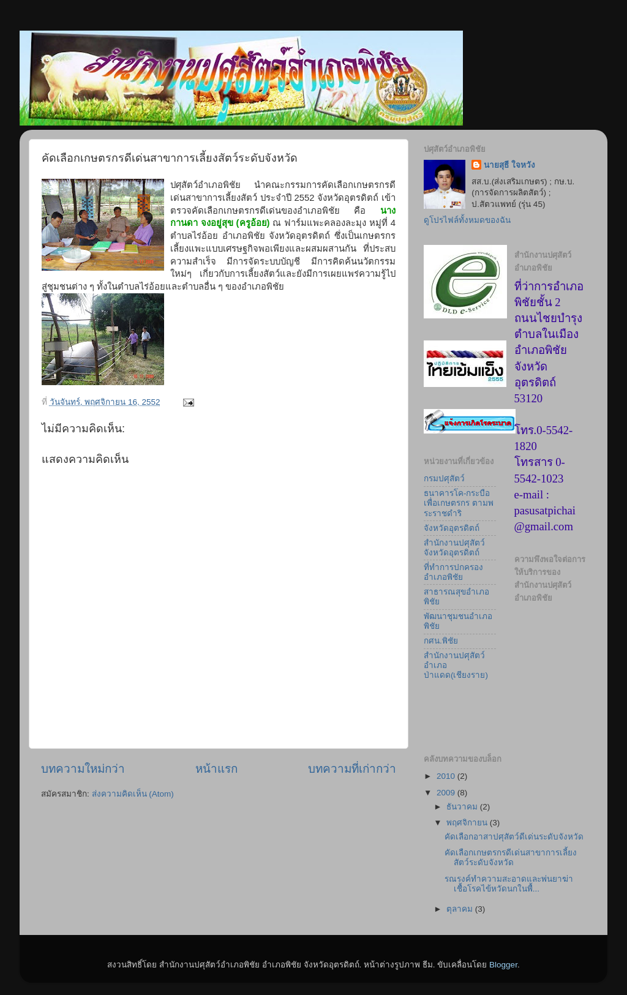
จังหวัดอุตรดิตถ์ (451, 528)
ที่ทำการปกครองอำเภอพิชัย (453, 572)
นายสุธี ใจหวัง (509, 165)
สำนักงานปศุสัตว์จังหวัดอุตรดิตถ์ (454, 547)
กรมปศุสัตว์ (444, 478)
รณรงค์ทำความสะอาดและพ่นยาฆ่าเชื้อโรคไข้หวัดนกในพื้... (509, 883)
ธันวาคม (463, 806)
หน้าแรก (216, 768)
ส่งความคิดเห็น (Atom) (133, 793)
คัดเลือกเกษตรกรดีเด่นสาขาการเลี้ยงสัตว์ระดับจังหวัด (511, 857)
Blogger (503, 964)
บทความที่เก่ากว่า (352, 768)
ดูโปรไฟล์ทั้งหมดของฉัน (467, 220)
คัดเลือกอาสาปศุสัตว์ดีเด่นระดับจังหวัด (514, 836)
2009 (447, 792)
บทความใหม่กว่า (83, 768)
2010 (447, 776)
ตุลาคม (460, 909)
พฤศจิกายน (468, 822)
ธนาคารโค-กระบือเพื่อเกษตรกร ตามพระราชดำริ (459, 503)
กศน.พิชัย (441, 640)
